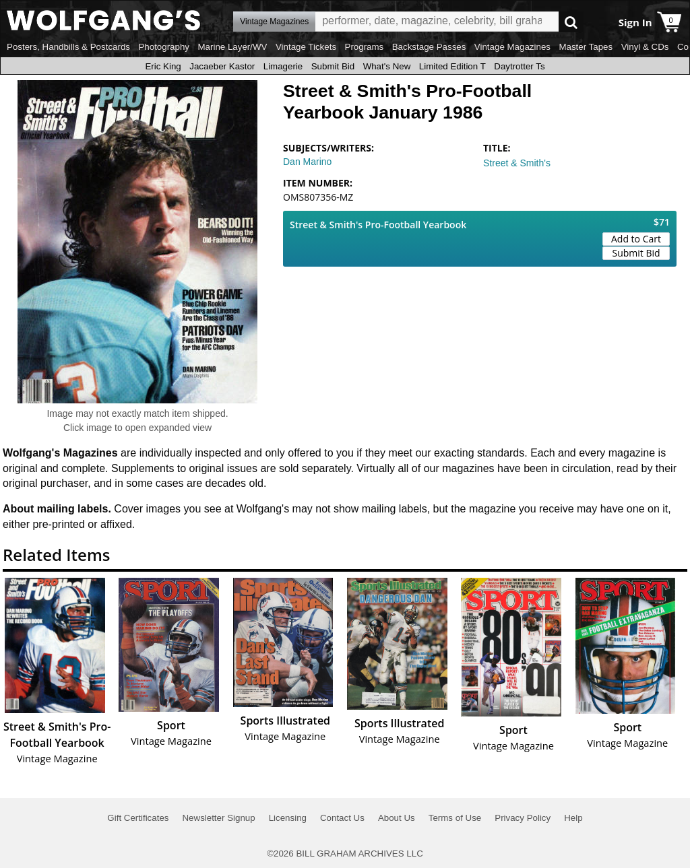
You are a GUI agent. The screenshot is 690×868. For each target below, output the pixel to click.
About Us (396, 818)
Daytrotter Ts (519, 66)
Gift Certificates (137, 818)
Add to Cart (636, 238)
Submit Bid (332, 66)
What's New (387, 66)
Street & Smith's (517, 163)
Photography (163, 47)
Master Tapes (586, 47)
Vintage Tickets (306, 47)
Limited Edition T (452, 66)
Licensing (288, 818)
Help (573, 818)
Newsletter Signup (218, 818)
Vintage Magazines (512, 47)
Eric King (163, 66)
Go (571, 21)
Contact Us (342, 818)
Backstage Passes (429, 47)
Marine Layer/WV (232, 47)
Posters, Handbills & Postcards (68, 47)
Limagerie (283, 66)
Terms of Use (455, 818)
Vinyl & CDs (645, 47)
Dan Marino (307, 161)
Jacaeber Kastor (222, 66)
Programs (364, 47)
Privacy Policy (523, 818)
